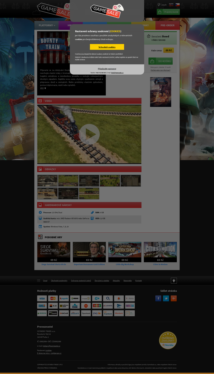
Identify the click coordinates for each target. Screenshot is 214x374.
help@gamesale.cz (117, 73)
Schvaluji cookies (107, 47)
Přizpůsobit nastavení (107, 68)
